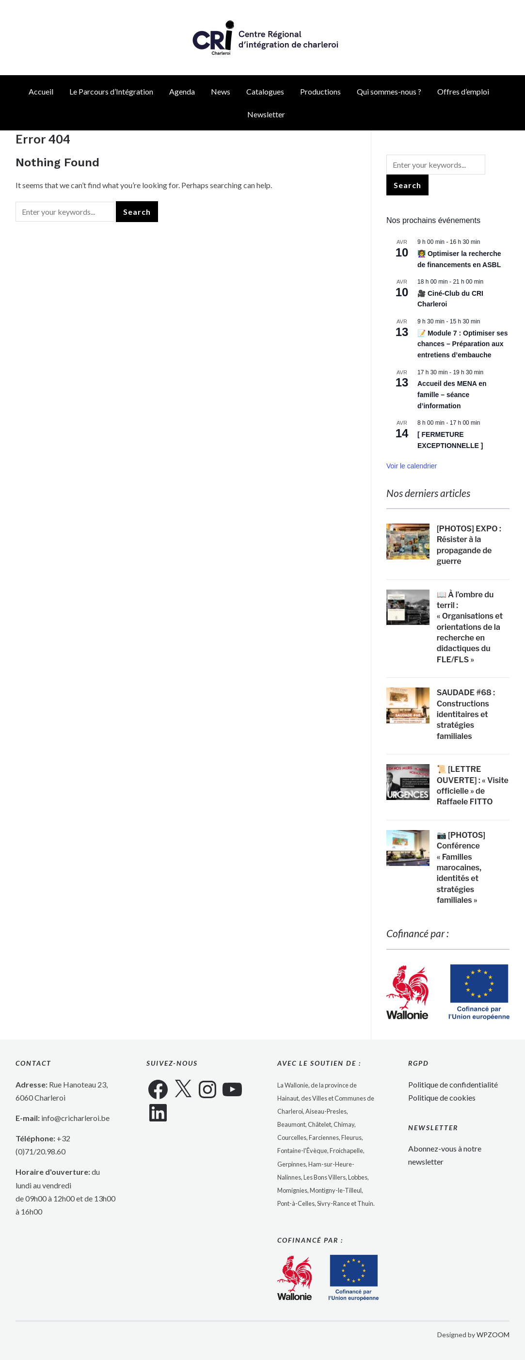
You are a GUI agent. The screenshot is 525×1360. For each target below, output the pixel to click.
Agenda (182, 91)
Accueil (41, 91)
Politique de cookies (442, 1097)
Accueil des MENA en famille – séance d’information (452, 394)
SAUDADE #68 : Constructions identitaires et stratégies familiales (466, 714)
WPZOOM (493, 1334)
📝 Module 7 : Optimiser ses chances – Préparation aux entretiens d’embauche (462, 344)
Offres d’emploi (463, 91)
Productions (320, 91)
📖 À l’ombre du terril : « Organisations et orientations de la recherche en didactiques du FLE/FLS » (470, 627)
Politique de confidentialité (453, 1084)
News (220, 91)
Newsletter (266, 114)
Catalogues (265, 91)
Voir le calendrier (411, 466)
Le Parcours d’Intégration (111, 91)
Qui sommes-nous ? (389, 91)
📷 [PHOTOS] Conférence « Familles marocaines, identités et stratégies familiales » (461, 868)
